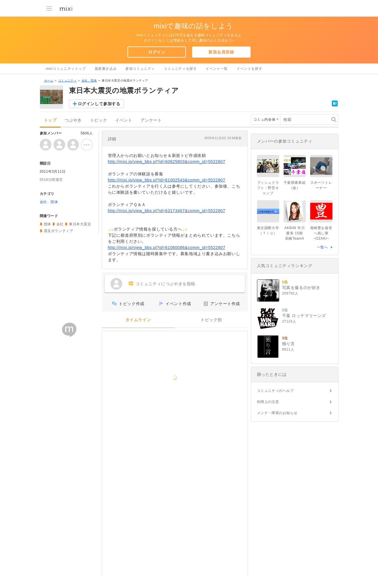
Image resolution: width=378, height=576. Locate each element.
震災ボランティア (58, 231)
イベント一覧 (217, 69)
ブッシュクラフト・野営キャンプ (268, 188)
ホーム (48, 80)
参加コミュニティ (140, 69)
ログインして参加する (99, 103)
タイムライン (138, 320)
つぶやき (73, 120)
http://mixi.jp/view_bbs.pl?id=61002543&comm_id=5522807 (166, 180)
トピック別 (211, 320)
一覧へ (322, 247)
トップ (50, 120)
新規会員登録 (221, 52)
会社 (60, 224)
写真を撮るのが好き (301, 287)
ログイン (156, 52)
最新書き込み (106, 69)
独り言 (288, 343)
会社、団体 (89, 80)
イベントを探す (249, 69)
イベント (123, 120)
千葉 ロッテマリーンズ (304, 315)
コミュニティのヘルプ (275, 391)
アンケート (151, 120)
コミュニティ (67, 80)
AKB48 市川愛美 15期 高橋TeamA (295, 233)
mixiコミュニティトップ (66, 69)
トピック (98, 120)
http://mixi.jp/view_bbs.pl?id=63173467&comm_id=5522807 (166, 210)
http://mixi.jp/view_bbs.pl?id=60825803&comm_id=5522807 (166, 161)
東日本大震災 (80, 224)
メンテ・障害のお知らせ (277, 413)
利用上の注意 (268, 402)
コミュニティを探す (180, 69)
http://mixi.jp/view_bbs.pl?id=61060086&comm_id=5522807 (166, 247)
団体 (47, 224)
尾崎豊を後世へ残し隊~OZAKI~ (321, 233)
